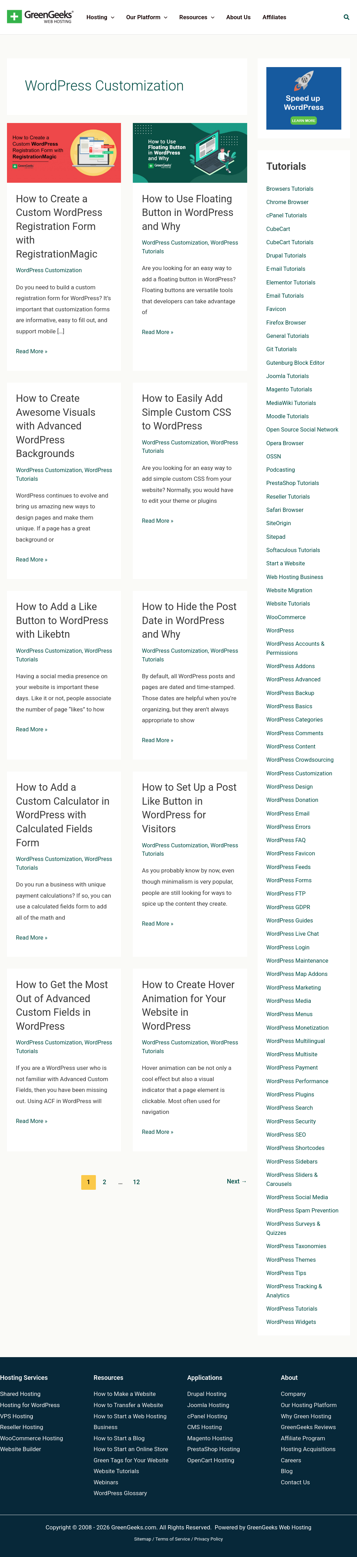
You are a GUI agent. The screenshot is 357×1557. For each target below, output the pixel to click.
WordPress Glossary (120, 1493)
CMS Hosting (204, 1427)
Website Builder (20, 1449)
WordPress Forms (289, 879)
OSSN (274, 455)
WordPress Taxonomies (297, 1253)
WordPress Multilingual (296, 1039)
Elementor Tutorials (292, 281)
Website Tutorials (289, 602)
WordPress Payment (293, 1066)
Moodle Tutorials (288, 415)
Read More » (32, 350)
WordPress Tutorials (168, 250)
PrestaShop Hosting (213, 1449)
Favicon (276, 308)
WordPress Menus (290, 1012)
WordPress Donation (293, 798)
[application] (110, 17)
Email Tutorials (285, 295)
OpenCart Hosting (210, 1460)
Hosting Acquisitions (308, 1449)
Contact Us (295, 1482)
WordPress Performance (298, 1079)
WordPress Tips (287, 1279)
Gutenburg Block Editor (296, 362)
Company (293, 1394)
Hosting (100, 17)
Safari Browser (285, 509)
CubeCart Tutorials (291, 242)
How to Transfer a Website (128, 1405)
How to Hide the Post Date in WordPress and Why (188, 618)
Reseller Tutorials (289, 495)
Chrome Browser (288, 201)
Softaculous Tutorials (294, 549)
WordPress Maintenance (298, 959)
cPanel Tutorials (287, 215)
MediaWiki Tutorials (292, 402)
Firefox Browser (286, 322)
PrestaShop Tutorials (293, 482)
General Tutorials (288, 335)
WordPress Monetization (298, 1026)
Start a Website (286, 562)
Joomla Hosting (208, 1405)
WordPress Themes (292, 1266)
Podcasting (281, 469)
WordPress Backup (291, 691)
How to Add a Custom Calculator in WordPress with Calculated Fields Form (59, 811)
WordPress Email (288, 812)
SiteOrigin (279, 522)
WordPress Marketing (294, 986)
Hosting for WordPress (30, 1405)
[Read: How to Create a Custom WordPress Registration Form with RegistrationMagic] (64, 152)
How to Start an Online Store (131, 1449)
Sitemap (142, 1539)
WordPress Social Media (298, 1195)
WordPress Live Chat (293, 932)
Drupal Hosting (207, 1394)
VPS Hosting (16, 1416)
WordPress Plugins (291, 1092)
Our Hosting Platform (309, 1405)
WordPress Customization (50, 269)
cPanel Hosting (207, 1416)
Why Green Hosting (306, 1416)
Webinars (106, 1482)
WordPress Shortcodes (296, 1146)
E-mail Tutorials (286, 268)
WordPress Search (290, 1106)
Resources (196, 17)
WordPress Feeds (289, 865)
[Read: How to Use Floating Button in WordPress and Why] (190, 152)
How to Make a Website (125, 1394)
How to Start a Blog (119, 1438)
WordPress (280, 629)
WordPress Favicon (291, 852)
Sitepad (276, 536)
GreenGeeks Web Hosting (279, 1527)
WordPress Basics (290, 705)
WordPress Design (290, 785)
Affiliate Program (303, 1438)
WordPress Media (289, 999)
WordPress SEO (286, 1133)
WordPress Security (292, 1119)
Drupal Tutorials (287, 255)
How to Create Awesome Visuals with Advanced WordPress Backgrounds (57, 424)
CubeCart (278, 228)
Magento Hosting (210, 1438)
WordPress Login (288, 945)
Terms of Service (172, 1539)
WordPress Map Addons (298, 972)
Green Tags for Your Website (131, 1460)
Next (236, 1177)
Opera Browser (285, 442)
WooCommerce (286, 616)
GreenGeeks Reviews (308, 1427)
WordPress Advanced (294, 678)
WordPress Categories (295, 718)
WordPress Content (292, 745)
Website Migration (290, 589)
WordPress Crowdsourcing (301, 758)
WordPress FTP (286, 892)
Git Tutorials (282, 349)
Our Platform (146, 17)
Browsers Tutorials (291, 188)
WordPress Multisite (292, 1052)
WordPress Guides (290, 919)
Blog (287, 1471)
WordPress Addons (291, 665)
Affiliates (274, 17)
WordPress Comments (296, 732)
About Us (238, 17)
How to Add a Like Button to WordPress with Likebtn (64, 618)
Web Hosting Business (296, 576)
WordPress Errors (289, 825)
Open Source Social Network (303, 429)
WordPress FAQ (286, 838)
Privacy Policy (208, 1539)
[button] (347, 18)
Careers (291, 1460)
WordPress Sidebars (293, 1159)
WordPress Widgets (292, 1329)
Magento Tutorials (290, 388)
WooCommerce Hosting (31, 1438)
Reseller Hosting (21, 1427)
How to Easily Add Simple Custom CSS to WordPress (188, 410)
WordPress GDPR (289, 905)
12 (136, 1177)
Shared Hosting (20, 1394)
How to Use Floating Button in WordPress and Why (189, 212)
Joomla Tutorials (288, 375)
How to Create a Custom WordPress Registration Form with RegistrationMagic (61, 226)
